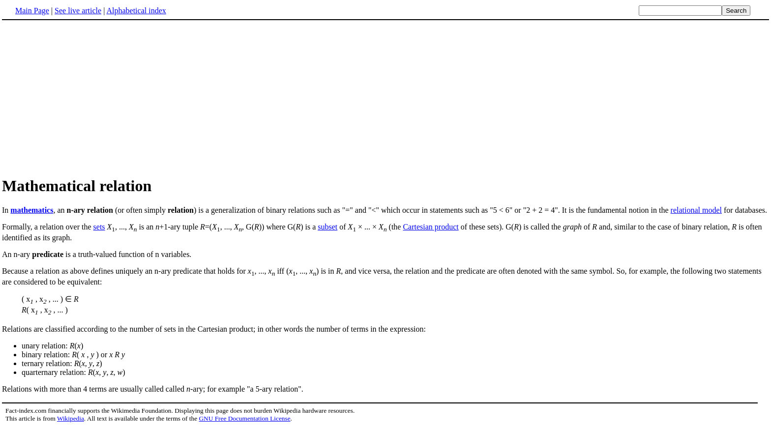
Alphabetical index (136, 10)
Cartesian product (430, 227)
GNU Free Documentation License (244, 418)
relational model (696, 210)
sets (99, 227)
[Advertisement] (84, 98)
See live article (78, 10)
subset (327, 227)
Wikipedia (70, 418)
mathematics (31, 210)
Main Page (32, 10)
